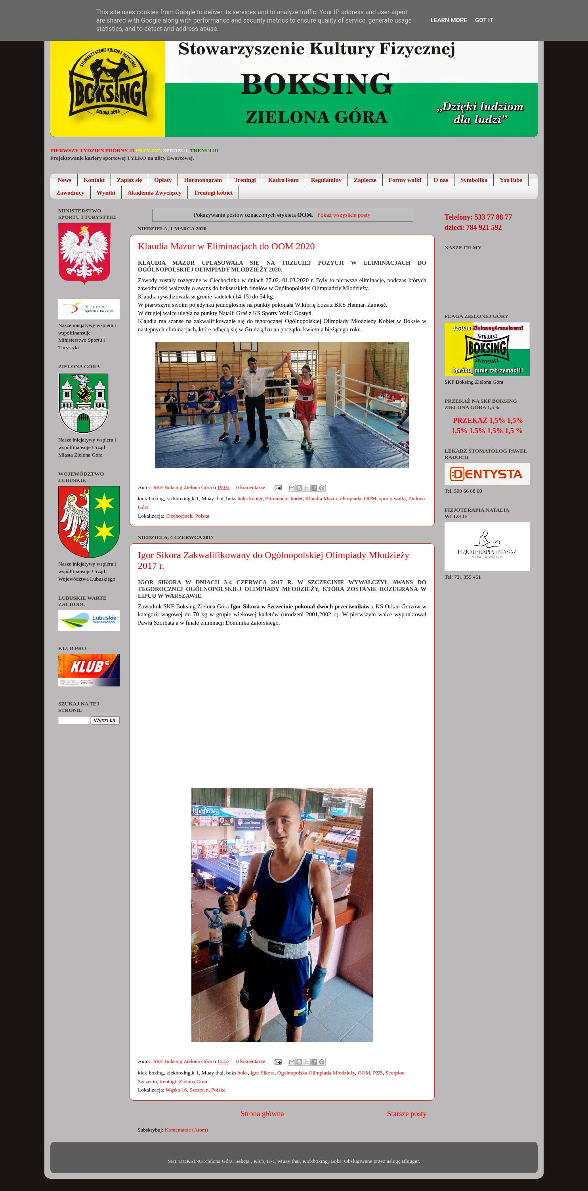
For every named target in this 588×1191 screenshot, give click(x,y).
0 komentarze (250, 487)
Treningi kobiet (213, 192)
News (64, 180)
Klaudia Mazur (321, 498)
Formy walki (405, 180)
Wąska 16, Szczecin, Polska (195, 1090)
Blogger (410, 1161)
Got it (484, 20)
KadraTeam (283, 180)
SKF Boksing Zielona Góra (183, 487)
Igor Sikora (262, 1073)
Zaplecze (365, 180)
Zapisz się (129, 180)
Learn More (449, 20)
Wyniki (106, 192)
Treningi (245, 180)
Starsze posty (407, 1113)
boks (243, 1073)
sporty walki (392, 498)
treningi (168, 1081)
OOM (370, 498)
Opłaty (163, 180)
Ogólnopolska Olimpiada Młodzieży (316, 1073)
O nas (440, 180)
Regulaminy (326, 180)
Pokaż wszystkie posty (343, 215)
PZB (378, 1073)
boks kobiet (250, 498)
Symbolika (473, 180)
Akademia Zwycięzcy (154, 192)
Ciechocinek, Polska (187, 516)
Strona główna (262, 1113)
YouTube (511, 180)
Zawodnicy (70, 192)
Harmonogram (203, 180)
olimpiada (350, 498)
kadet (296, 498)
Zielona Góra (193, 1081)
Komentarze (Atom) (186, 1130)
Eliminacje (276, 498)
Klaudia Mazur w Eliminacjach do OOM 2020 (226, 246)
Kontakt (94, 180)
